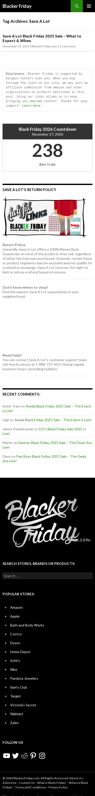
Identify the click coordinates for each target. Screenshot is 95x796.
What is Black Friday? (51, 783)
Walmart (16, 714)
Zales (14, 722)
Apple (15, 616)
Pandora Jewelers (24, 678)
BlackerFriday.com (44, 46)
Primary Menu (89, 6)
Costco (16, 634)
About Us (76, 778)
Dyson (15, 643)
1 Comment (67, 46)
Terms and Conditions (30, 787)
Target (15, 696)
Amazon (16, 607)
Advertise (9, 783)
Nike (13, 669)
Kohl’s (15, 660)
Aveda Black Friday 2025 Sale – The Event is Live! (53, 420)
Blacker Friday (17, 6)
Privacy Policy (58, 787)
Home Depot (20, 652)
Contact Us (27, 783)
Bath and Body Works (27, 625)
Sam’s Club (18, 687)
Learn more (31, 106)
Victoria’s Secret (23, 705)
